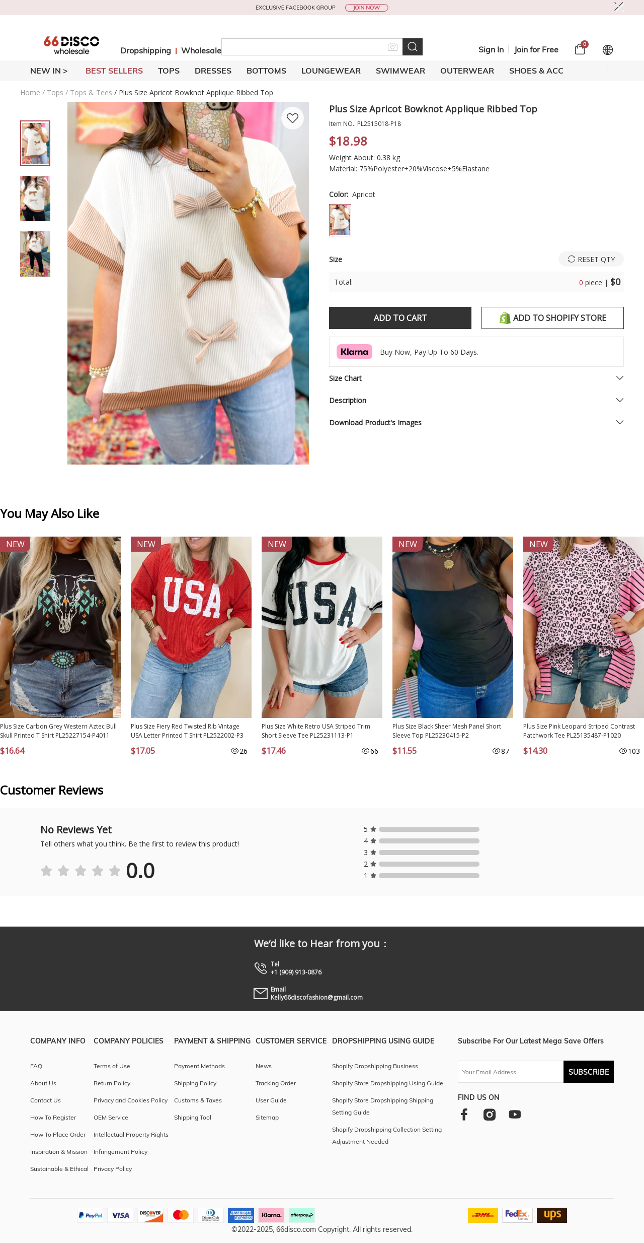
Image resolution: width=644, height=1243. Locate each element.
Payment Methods (199, 1066)
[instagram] (489, 1114)
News (264, 1066)
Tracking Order (276, 1083)
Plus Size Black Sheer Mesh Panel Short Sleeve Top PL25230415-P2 (446, 731)
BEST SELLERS (114, 71)
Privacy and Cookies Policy (131, 1100)
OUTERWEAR (467, 71)
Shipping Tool (192, 1117)
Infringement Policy (120, 1151)
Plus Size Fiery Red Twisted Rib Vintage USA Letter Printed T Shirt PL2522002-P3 (187, 731)
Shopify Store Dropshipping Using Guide (387, 1083)
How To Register (53, 1117)
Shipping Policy (195, 1083)
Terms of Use (112, 1066)
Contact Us (45, 1100)
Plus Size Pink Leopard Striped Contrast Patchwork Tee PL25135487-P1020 (579, 731)
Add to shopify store (553, 318)
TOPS (169, 71)
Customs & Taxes (198, 1100)
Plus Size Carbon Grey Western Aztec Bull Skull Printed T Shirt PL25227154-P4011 (58, 731)
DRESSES (213, 71)
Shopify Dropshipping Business (375, 1066)
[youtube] (514, 1114)
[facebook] (464, 1114)
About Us (43, 1083)
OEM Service (111, 1117)
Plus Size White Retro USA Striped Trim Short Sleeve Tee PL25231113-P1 (316, 731)
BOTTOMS (266, 71)
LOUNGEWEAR (331, 71)
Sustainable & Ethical (59, 1168)
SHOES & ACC (536, 71)
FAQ (36, 1066)
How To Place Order (58, 1134)
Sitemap (267, 1117)
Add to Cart (400, 317)
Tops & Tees (91, 92)
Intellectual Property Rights (131, 1134)
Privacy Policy (113, 1168)
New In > (49, 71)
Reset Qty (596, 259)
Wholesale (201, 50)
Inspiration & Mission (59, 1151)
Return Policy (112, 1083)
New (15, 544)
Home (30, 92)
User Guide (271, 1100)
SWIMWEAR (400, 71)
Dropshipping (145, 50)
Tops (55, 92)
